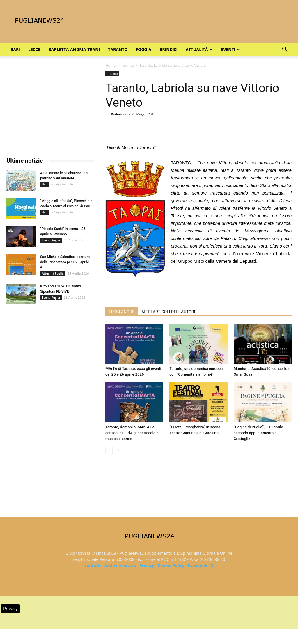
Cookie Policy (171, 565)
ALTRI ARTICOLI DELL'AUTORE (168, 312)
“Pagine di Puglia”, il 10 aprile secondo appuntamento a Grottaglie (258, 433)
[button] (285, 50)
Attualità (199, 49)
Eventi (230, 49)
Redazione (119, 114)
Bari (15, 49)
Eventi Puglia (51, 240)
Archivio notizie (120, 565)
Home (111, 65)
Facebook (197, 565)
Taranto (117, 49)
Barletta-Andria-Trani (74, 49)
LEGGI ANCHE (121, 312)
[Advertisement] (198, 287)
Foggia (143, 49)
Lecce (34, 49)
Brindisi (168, 49)
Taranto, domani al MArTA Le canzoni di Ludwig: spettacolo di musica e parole (132, 433)
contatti (93, 565)
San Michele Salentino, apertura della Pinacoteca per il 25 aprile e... (65, 262)
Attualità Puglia (52, 273)
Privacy (146, 565)
